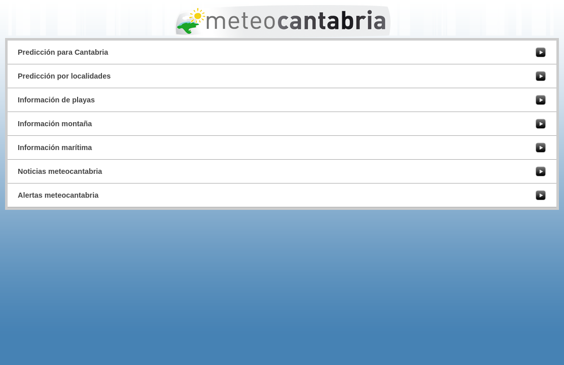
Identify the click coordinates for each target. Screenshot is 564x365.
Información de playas (56, 100)
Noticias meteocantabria (60, 171)
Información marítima (55, 147)
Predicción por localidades (64, 76)
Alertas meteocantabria (58, 195)
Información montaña (55, 124)
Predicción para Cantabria (63, 52)
